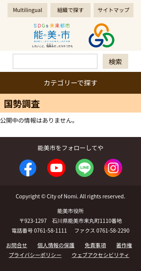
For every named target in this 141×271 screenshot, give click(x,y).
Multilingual (27, 10)
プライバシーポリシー (35, 255)
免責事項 (95, 245)
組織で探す (70, 10)
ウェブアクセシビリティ (100, 255)
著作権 (124, 245)
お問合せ (16, 245)
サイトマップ (113, 10)
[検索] (55, 61)
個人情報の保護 (56, 245)
